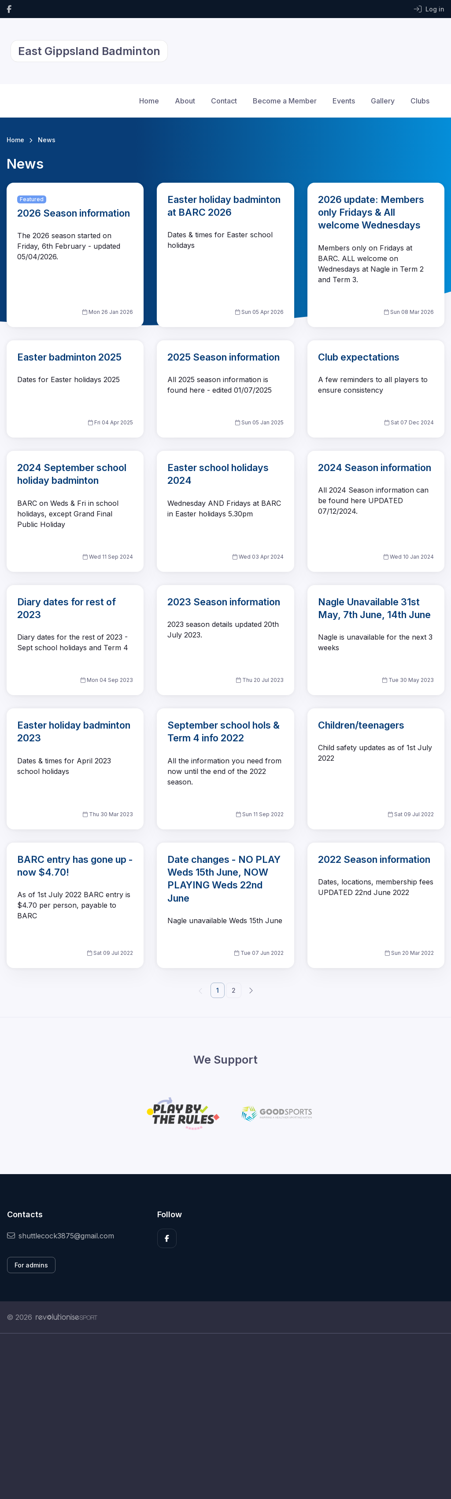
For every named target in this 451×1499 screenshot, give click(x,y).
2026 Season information (73, 213)
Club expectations (358, 357)
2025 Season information (223, 357)
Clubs (419, 100)
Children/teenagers (361, 725)
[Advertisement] (225, 1416)
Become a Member (285, 100)
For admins (31, 1265)
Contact (224, 100)
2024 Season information (374, 467)
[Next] (250, 990)
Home (149, 100)
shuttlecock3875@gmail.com (60, 1235)
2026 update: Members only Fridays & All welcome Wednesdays (371, 212)
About (185, 100)
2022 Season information (374, 859)
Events (344, 100)
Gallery (383, 100)
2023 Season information (223, 602)
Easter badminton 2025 (69, 357)
